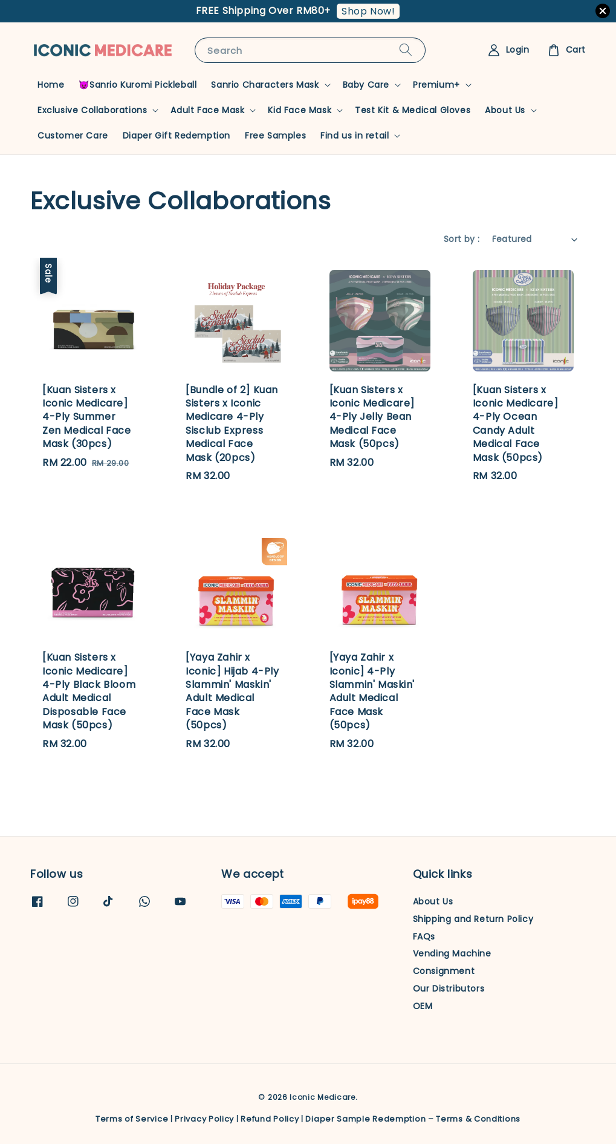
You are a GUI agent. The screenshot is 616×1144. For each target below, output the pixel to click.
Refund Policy (270, 1119)
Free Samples (275, 135)
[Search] (405, 50)
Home (50, 85)
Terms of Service (132, 1119)
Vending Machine (452, 953)
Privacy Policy (204, 1119)
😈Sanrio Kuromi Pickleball (137, 85)
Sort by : (462, 239)
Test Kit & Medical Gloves (412, 110)
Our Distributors (449, 988)
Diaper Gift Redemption (176, 135)
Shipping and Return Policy (473, 919)
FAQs (424, 936)
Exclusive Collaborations (92, 110)
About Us (505, 110)
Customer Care (72, 135)
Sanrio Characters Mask (265, 84)
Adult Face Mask (207, 110)
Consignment (444, 971)
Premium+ (436, 84)
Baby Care (366, 84)
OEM (423, 1006)
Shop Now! (368, 11)
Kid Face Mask (299, 110)
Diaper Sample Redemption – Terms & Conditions (412, 1119)
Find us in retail (354, 135)
